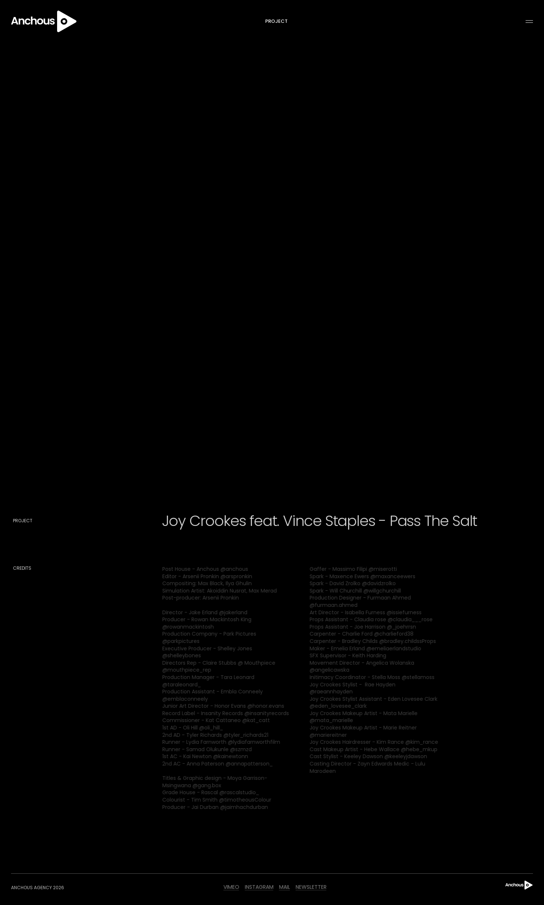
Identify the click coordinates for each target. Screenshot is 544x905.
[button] (526, 22)
